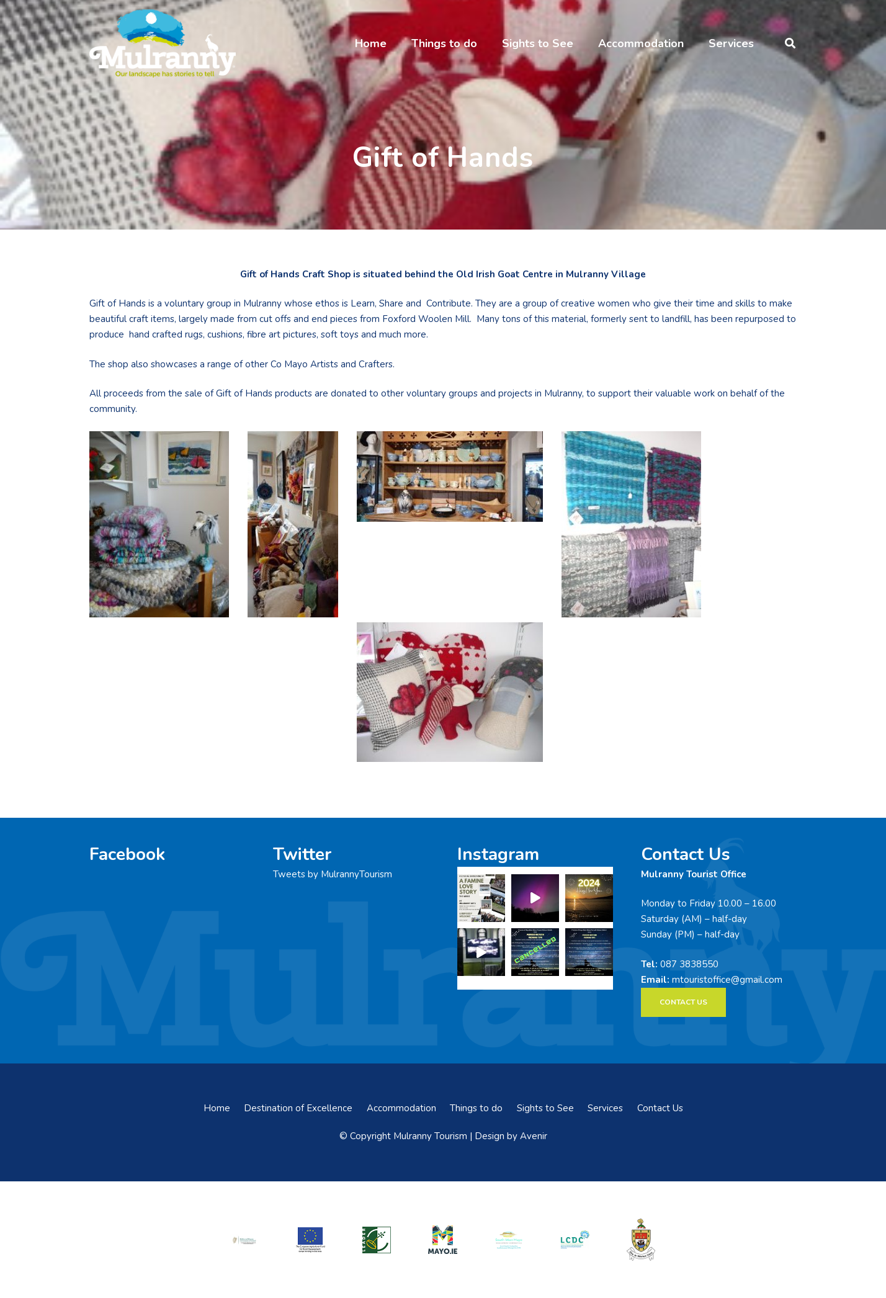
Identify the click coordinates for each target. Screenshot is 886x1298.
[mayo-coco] (641, 1240)
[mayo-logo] (443, 1239)
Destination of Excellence (298, 1108)
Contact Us (660, 1108)
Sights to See (545, 1108)
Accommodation (401, 1108)
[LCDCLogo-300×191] (575, 1239)
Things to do (476, 1108)
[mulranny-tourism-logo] (162, 43)
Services (605, 1108)
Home (217, 1108)
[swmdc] (508, 1239)
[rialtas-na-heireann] (244, 1239)
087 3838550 (689, 964)
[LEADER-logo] (376, 1239)
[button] (790, 43)
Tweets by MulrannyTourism (332, 874)
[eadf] (311, 1239)
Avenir (533, 1136)
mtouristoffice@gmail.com (727, 980)
